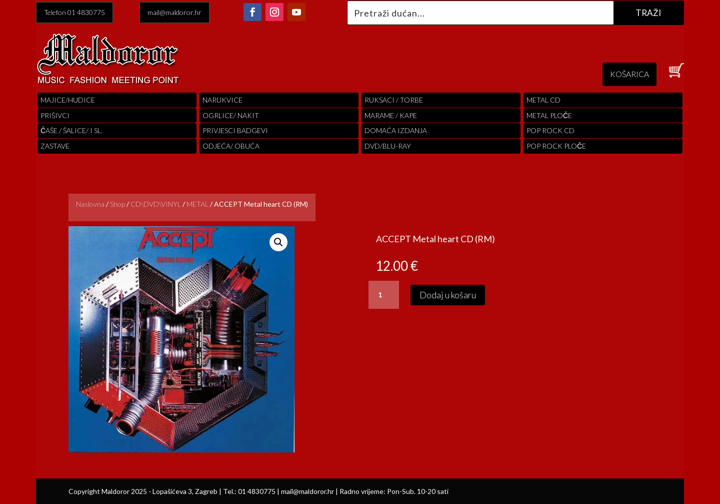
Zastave (55, 146)
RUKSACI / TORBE (393, 100)
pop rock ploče (556, 146)
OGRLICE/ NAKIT (230, 115)
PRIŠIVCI (55, 115)
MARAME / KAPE (390, 115)
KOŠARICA (629, 74)
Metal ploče (549, 115)
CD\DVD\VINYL (155, 204)
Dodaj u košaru (448, 294)
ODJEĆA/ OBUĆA (231, 146)
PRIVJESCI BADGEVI (235, 130)
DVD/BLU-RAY (387, 146)
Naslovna (90, 204)
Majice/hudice (67, 100)
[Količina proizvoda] (383, 295)
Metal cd (543, 100)
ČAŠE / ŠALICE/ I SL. (71, 130)
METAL (197, 204)
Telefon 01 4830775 (74, 12)
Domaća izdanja (395, 130)
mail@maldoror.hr (175, 12)
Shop (117, 204)
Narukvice (222, 100)
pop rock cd (550, 130)
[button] (279, 242)
